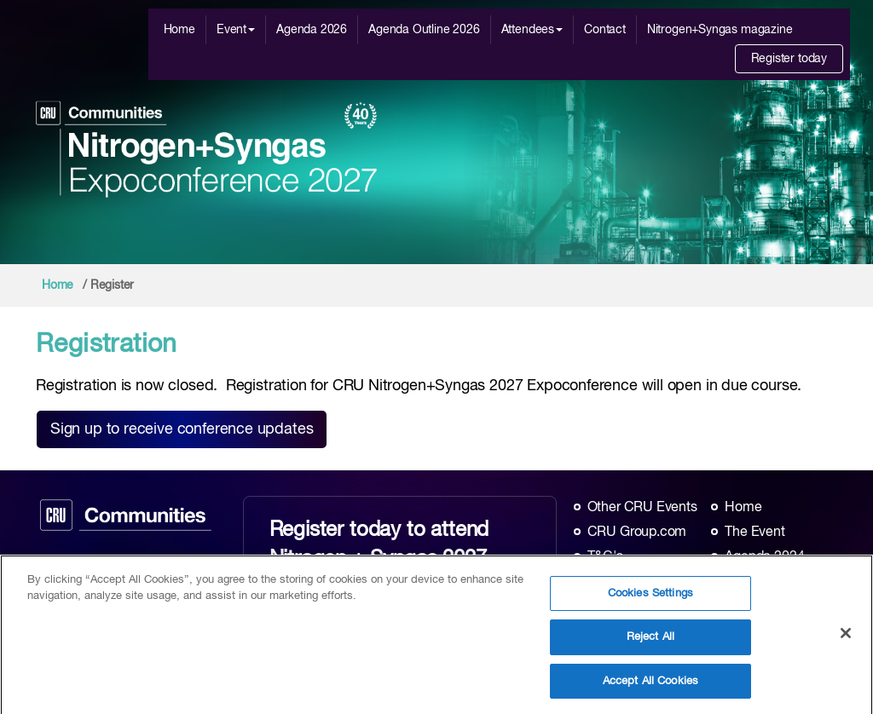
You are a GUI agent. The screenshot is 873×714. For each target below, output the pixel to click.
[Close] (845, 636)
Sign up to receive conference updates (181, 429)
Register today (789, 59)
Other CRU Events (642, 508)
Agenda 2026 (311, 30)
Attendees (532, 30)
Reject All (650, 641)
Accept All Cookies (650, 685)
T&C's (605, 557)
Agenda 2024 (764, 557)
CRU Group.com (637, 532)
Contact (605, 30)
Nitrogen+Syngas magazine (720, 30)
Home (179, 30)
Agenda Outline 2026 (424, 30)
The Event (754, 532)
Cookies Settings (650, 596)
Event (236, 30)
